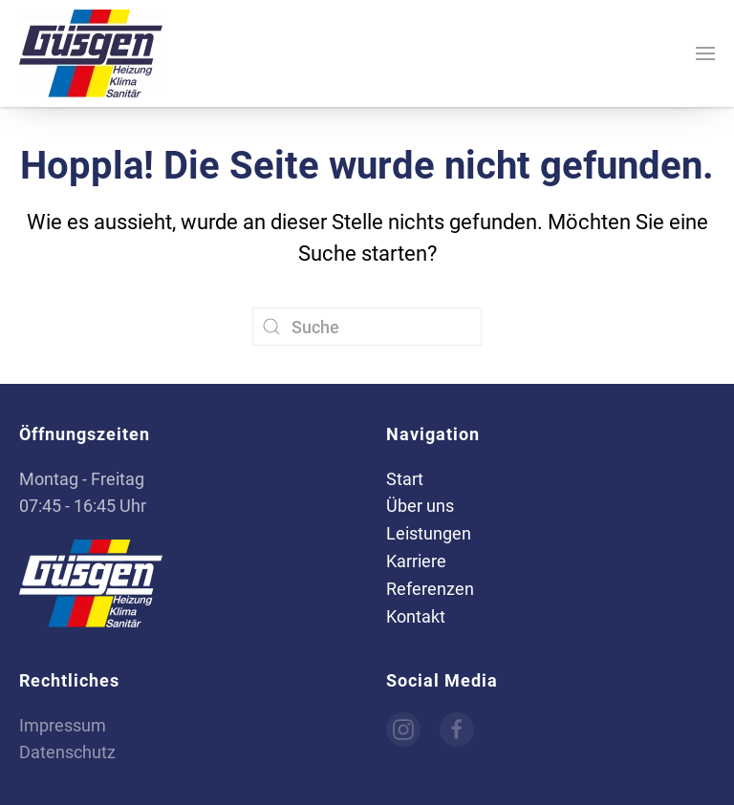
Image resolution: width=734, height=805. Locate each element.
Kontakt (415, 616)
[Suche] (367, 326)
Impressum (62, 725)
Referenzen (430, 589)
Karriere (416, 561)
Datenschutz (67, 752)
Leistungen (428, 533)
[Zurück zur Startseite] (90, 53)
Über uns (420, 506)
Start (404, 479)
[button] (705, 53)
